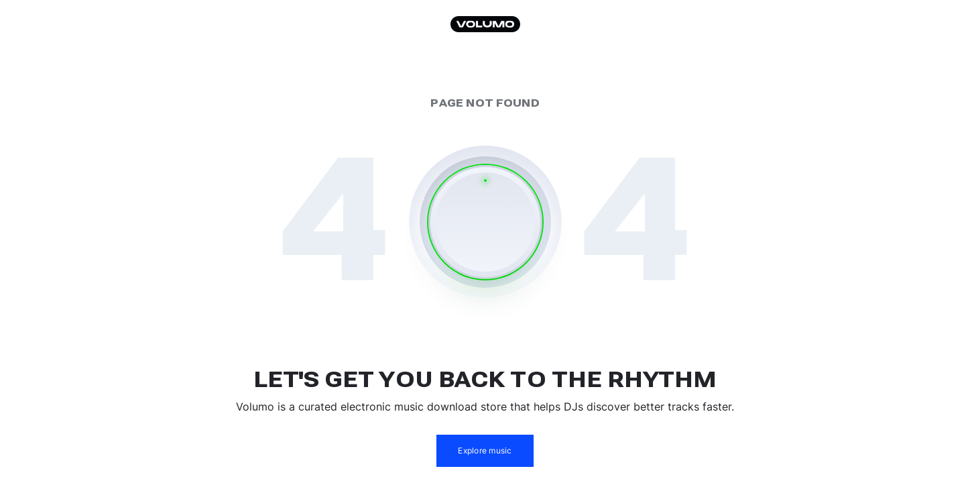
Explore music (484, 450)
